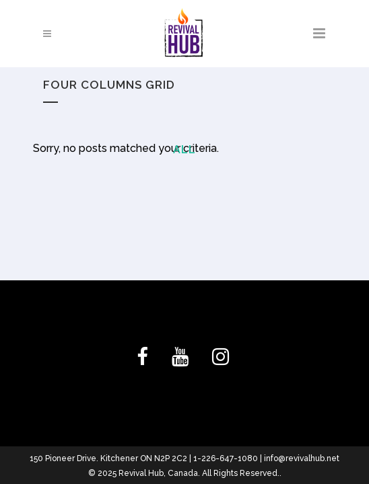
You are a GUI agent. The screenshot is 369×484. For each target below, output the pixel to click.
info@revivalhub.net (301, 458)
